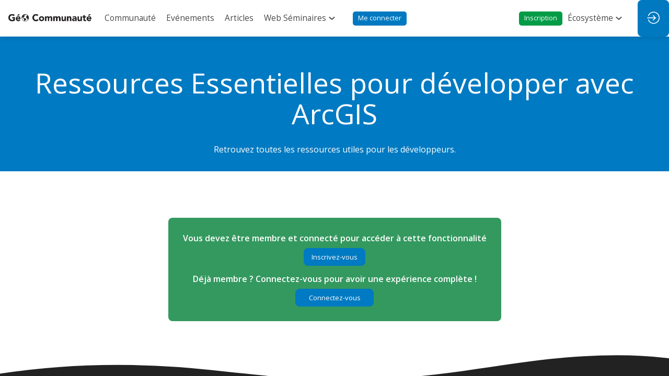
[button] (380, 18)
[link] (130, 18)
